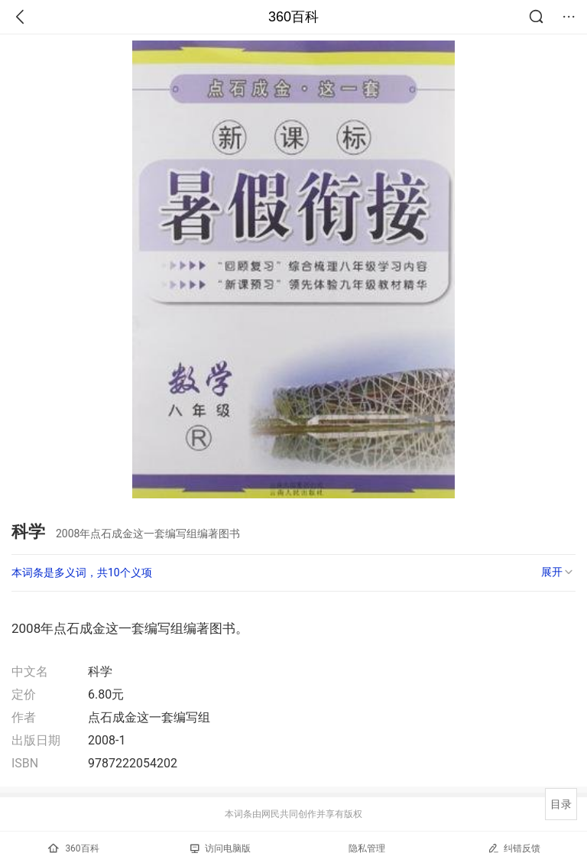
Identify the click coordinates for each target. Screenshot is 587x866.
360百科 (293, 16)
